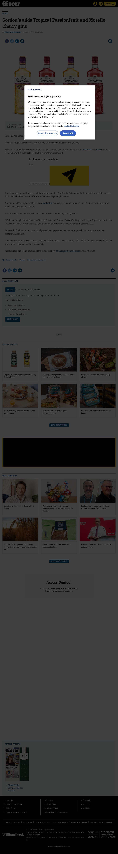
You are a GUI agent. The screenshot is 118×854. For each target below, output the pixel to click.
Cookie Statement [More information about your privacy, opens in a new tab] (71, 126)
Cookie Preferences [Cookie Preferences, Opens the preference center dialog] (47, 133)
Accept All (68, 133)
